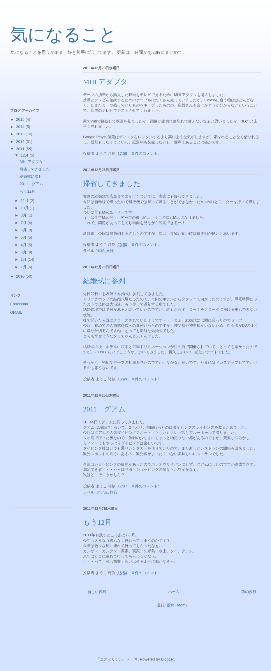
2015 (21, 119)
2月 (24, 259)
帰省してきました (112, 183)
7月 (24, 223)
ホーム (174, 592)
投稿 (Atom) (177, 605)
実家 (100, 250)
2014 (21, 127)
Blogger (167, 659)
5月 (24, 237)
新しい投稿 (96, 592)
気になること (63, 34)
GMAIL (16, 312)
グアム (102, 492)
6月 (24, 230)
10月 (25, 208)
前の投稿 (248, 592)
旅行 (110, 250)
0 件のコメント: (146, 153)
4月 (24, 245)
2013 (21, 134)
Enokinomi (19, 304)
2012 (21, 141)
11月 (25, 200)
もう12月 (97, 522)
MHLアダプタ (105, 82)
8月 (24, 215)
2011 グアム (104, 409)
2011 (21, 149)
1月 (24, 267)
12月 (25, 155)
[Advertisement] (36, 81)
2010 (21, 276)
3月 (24, 252)
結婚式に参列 (104, 281)
